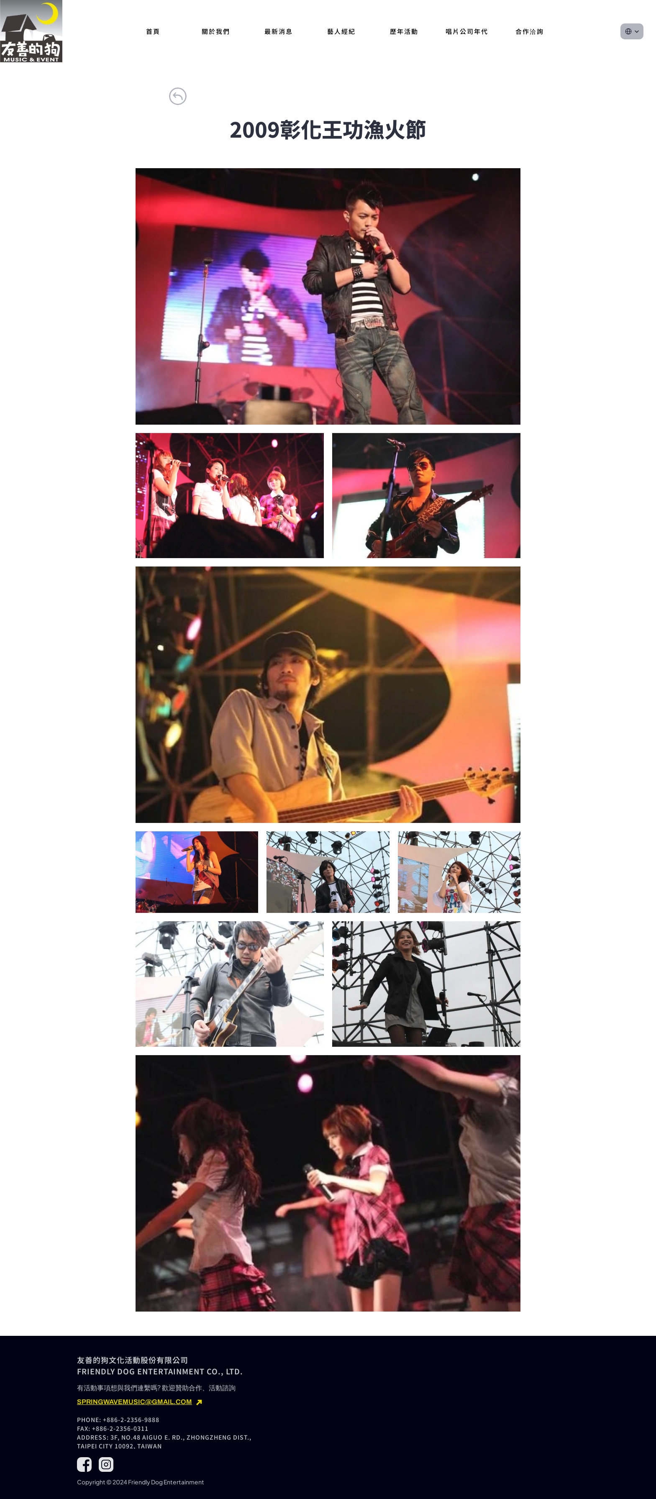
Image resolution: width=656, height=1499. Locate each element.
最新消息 (278, 31)
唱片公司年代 (467, 31)
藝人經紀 (341, 31)
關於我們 (216, 31)
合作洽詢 (529, 31)
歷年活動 (404, 31)
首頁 (153, 31)
